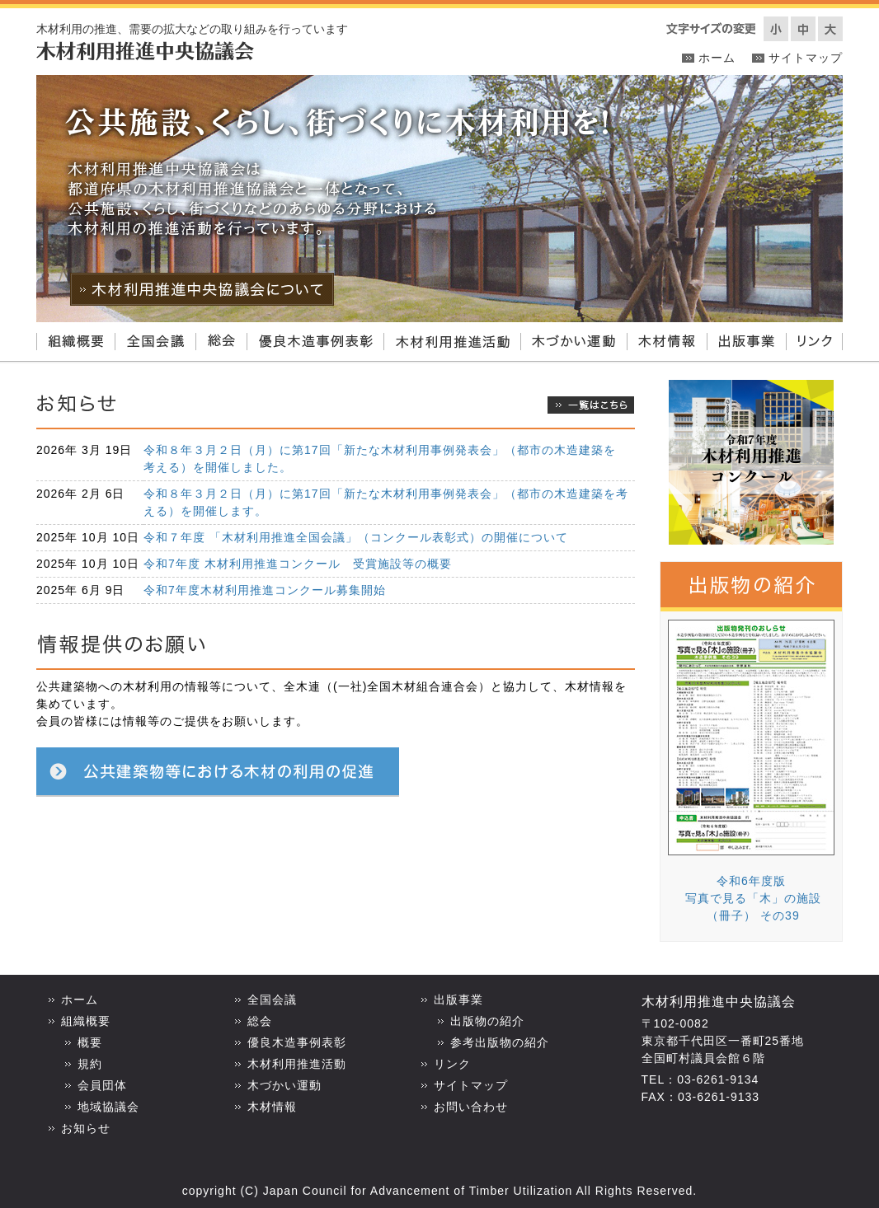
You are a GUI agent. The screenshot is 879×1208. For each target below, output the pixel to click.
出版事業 (746, 342)
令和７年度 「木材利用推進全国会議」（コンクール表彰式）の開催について (355, 537)
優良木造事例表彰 (315, 342)
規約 (90, 1063)
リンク (814, 342)
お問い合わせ (471, 1106)
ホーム (717, 57)
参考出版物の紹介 (499, 1042)
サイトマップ (806, 57)
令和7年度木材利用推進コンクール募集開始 (264, 590)
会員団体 (102, 1085)
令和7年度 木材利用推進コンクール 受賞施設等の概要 (297, 563)
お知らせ (85, 1128)
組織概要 (75, 342)
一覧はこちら (591, 405)
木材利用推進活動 (451, 342)
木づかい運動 (573, 342)
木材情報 (667, 342)
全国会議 (155, 342)
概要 (90, 1042)
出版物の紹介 (487, 1021)
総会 (221, 342)
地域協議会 (108, 1106)
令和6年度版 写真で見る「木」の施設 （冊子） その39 (751, 898)
